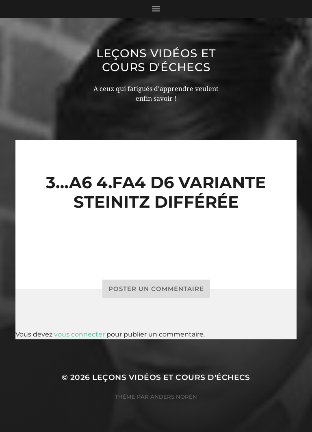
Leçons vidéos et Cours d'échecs (156, 60)
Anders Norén (173, 396)
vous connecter (79, 334)
